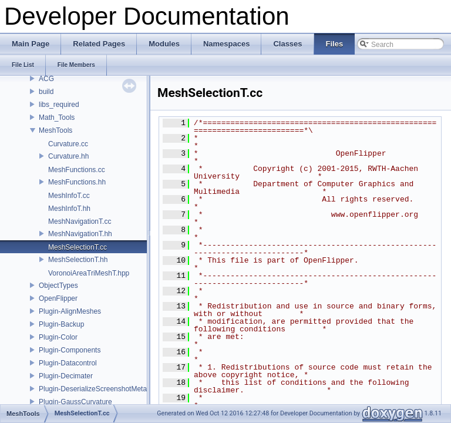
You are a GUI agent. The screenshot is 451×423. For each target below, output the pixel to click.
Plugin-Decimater (66, 376)
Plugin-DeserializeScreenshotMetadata (99, 389)
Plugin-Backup (61, 324)
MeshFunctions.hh (77, 182)
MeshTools (55, 130)
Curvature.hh (68, 156)
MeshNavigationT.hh (80, 234)
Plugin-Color (58, 337)
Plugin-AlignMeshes (70, 311)
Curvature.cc (68, 144)
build (46, 92)
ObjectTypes (58, 285)
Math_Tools (57, 117)
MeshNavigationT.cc (79, 221)
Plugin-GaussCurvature (75, 402)
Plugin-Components (69, 350)
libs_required (59, 104)
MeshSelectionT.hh (77, 260)
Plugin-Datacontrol (68, 363)
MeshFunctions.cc (76, 170)
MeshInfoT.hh (69, 208)
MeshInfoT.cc (69, 196)
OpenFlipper (58, 298)
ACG (46, 79)
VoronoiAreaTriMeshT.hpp (88, 273)
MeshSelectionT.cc (77, 247)
